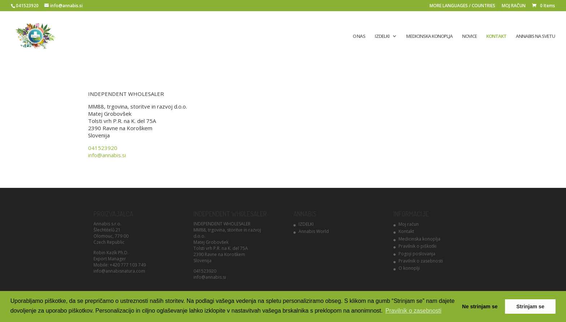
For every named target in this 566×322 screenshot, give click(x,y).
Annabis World (314, 231)
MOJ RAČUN (514, 6)
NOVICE (469, 36)
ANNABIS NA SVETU (535, 36)
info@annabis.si (107, 155)
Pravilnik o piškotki (417, 246)
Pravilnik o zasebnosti (421, 261)
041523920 (102, 147)
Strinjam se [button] (530, 306)
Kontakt (406, 231)
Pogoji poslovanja (417, 254)
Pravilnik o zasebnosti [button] (413, 311)
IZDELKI (382, 36)
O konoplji (409, 268)
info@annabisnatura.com (119, 271)
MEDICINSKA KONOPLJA (429, 36)
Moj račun (409, 224)
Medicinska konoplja (419, 239)
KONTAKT (496, 36)
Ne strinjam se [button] (479, 306)
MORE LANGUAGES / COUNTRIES (462, 6)
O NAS (359, 36)
